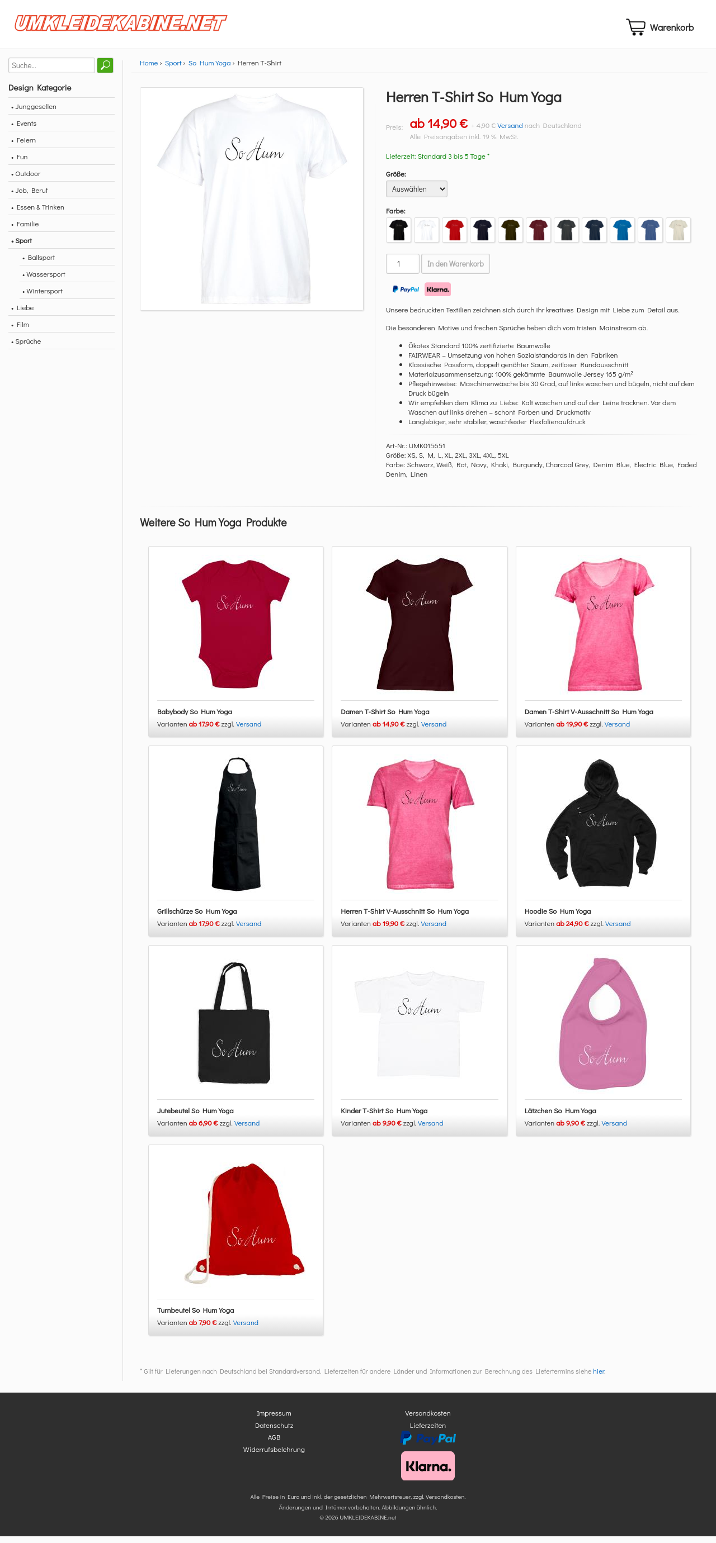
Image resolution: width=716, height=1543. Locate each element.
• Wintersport (42, 297)
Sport (173, 69)
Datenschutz (274, 1431)
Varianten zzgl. (196, 730)
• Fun (19, 163)
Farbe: (396, 217)
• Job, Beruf (29, 196)
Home (149, 69)
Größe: (396, 180)
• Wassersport (43, 280)
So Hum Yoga (210, 69)
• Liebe (22, 314)
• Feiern (23, 146)
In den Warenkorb (455, 270)
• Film (20, 330)
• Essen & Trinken (37, 213)
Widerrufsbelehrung (274, 1455)
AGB (274, 1444)
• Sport (21, 246)
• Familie (25, 230)
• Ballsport (38, 263)
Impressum (274, 1420)
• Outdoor (25, 179)
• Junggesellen (33, 112)
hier (598, 1378)
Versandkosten (428, 1420)
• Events (23, 129)
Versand (510, 131)
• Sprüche (26, 347)
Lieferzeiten (428, 1431)
